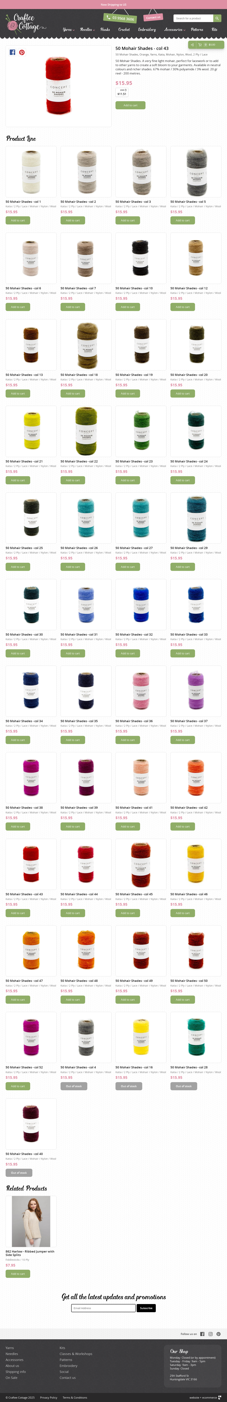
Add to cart (130, 105)
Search (217, 18)
